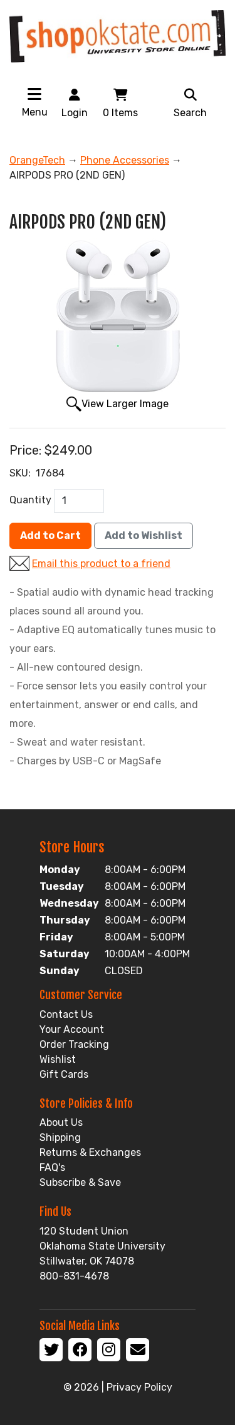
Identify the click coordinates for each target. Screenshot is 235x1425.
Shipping (60, 1137)
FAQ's (52, 1167)
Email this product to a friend (101, 564)
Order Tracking (74, 1044)
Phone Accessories (124, 160)
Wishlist (57, 1059)
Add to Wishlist (143, 535)
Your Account (71, 1029)
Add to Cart (50, 535)
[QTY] (79, 501)
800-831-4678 (74, 1276)
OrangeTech (37, 160)
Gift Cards (63, 1074)
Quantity (30, 500)
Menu (35, 112)
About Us (61, 1122)
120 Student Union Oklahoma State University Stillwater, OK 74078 (102, 1246)
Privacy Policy (139, 1387)
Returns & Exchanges (90, 1152)
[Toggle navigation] (34, 93)
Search (190, 102)
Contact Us (66, 1014)
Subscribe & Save (80, 1182)
